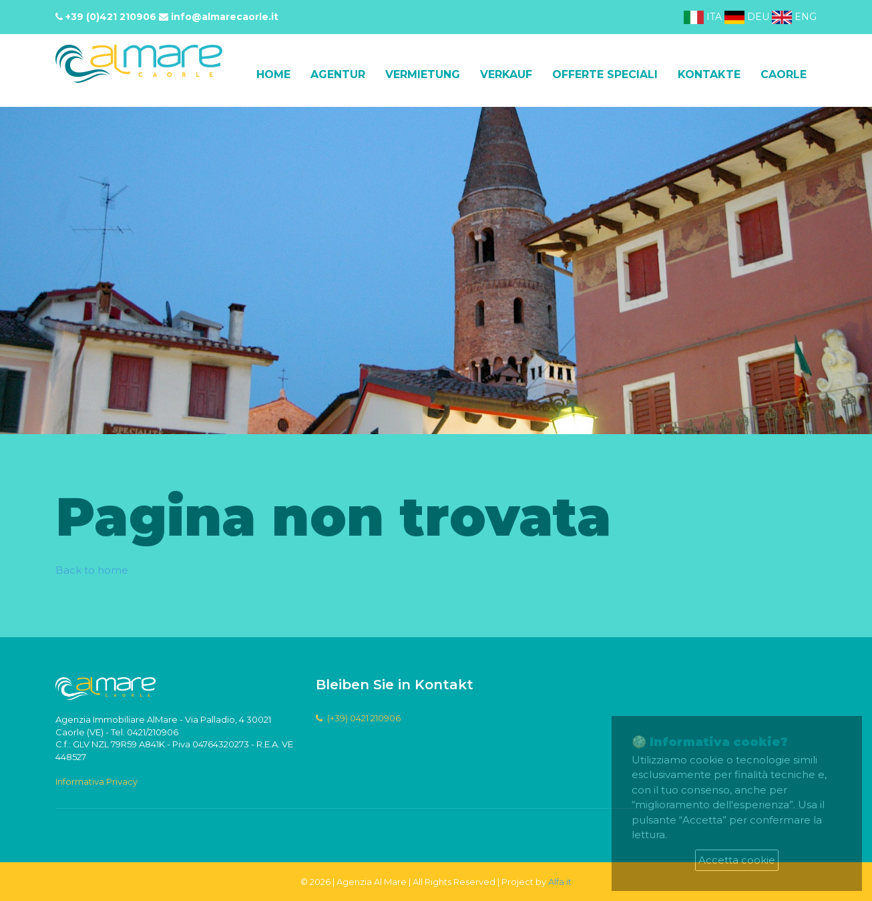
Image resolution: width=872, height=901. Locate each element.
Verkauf (506, 74)
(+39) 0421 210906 (358, 718)
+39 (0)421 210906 (110, 17)
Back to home (91, 570)
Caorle (783, 74)
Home (273, 74)
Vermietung (422, 74)
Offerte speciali (605, 74)
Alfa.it (560, 881)
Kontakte (709, 74)
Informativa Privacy (96, 781)
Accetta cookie (736, 860)
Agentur (337, 74)
